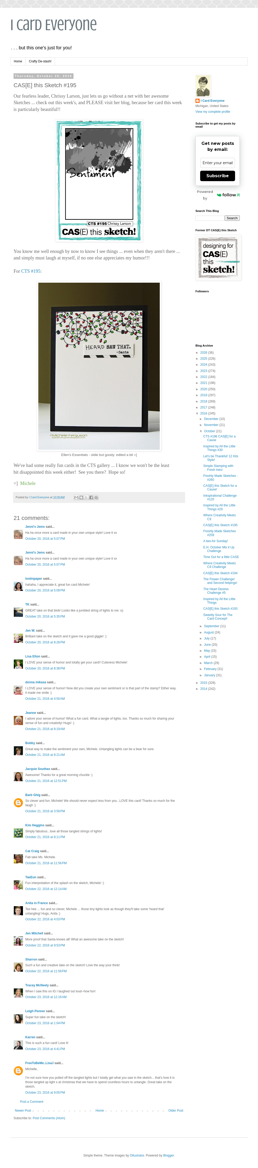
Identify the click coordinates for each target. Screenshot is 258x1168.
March (209, 663)
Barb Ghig (32, 795)
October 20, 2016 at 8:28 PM (45, 642)
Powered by (218, 194)
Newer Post (23, 1110)
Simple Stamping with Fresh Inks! (218, 467)
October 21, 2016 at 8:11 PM (45, 837)
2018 (204, 401)
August (209, 632)
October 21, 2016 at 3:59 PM (45, 811)
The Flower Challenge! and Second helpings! (220, 581)
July (207, 638)
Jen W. (30, 630)
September (212, 626)
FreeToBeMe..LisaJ (39, 1063)
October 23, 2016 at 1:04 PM (45, 1023)
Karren (30, 1037)
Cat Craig (32, 851)
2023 (204, 371)
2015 (204, 683)
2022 (204, 377)
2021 (204, 383)
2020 (204, 389)
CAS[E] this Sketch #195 (220, 525)
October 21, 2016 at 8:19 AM (45, 729)
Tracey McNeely (37, 985)
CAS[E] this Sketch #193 (220, 608)
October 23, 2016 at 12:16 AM (45, 997)
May (207, 651)
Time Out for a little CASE (221, 557)
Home (18, 61)
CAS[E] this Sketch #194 (220, 573)
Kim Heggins (34, 825)
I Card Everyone (53, 25)
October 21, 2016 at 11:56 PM (46, 863)
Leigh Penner (35, 1011)
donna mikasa (35, 682)
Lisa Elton (32, 656)
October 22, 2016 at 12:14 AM (45, 889)
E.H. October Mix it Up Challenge (218, 549)
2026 (204, 352)
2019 (204, 395)
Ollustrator (137, 1155)
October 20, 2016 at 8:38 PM (45, 668)
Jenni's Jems (35, 527)
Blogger (168, 1155)
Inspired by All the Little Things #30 (219, 448)
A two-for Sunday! (215, 541)
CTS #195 (31, 271)
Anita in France (36, 903)
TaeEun (30, 877)
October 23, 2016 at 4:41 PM (45, 1049)
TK (27, 604)
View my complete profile (212, 112)
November (211, 425)
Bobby (30, 743)
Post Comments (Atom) (49, 1118)
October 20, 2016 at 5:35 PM (45, 616)
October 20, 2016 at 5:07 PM (45, 539)
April (207, 657)
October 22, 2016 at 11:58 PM (46, 971)
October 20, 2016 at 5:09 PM (45, 590)
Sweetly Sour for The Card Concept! (217, 616)
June (208, 645)
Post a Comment (31, 1102)
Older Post (175, 1110)
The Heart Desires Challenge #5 (216, 591)
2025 (204, 358)
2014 (204, 689)
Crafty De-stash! (40, 61)
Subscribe (217, 175)
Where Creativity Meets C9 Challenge (219, 565)
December (211, 419)
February (210, 669)
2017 (204, 407)
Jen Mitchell (34, 933)
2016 (204, 413)
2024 (204, 364)
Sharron (31, 959)
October (210, 431)
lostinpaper (33, 578)
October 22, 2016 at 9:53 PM (45, 945)
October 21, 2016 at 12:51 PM (46, 781)
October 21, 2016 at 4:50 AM (45, 699)
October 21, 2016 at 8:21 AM (45, 755)
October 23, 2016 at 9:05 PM (45, 1092)
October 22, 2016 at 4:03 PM (45, 919)
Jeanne (30, 713)
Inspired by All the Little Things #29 (219, 507)
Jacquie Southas (37, 769)
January (210, 675)
